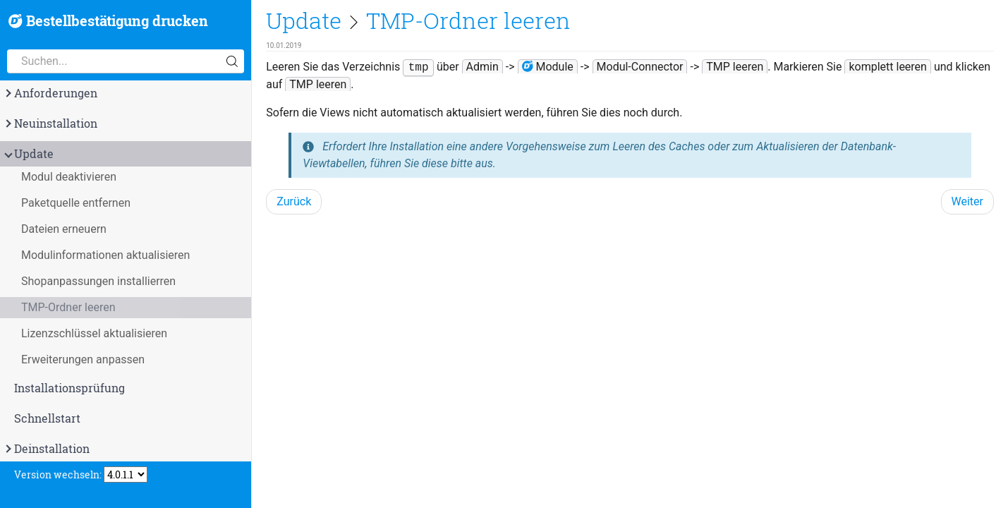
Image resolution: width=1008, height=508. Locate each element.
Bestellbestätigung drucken (108, 20)
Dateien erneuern (64, 229)
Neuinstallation (50, 123)
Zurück (294, 201)
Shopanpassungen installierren (98, 281)
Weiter (967, 201)
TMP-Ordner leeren (68, 307)
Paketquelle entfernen (75, 203)
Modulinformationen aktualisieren (105, 255)
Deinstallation (46, 448)
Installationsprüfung (69, 388)
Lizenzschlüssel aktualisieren (94, 333)
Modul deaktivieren (68, 176)
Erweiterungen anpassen (83, 359)
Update (28, 153)
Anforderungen (50, 93)
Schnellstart (47, 418)
